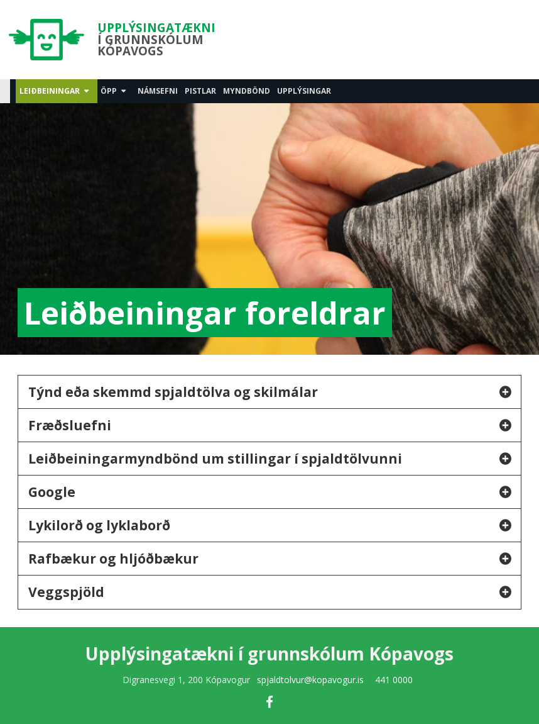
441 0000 (394, 680)
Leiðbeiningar (49, 91)
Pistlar (200, 91)
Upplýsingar (304, 91)
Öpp (109, 91)
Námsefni (158, 91)
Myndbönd (246, 91)
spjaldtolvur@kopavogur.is (310, 680)
